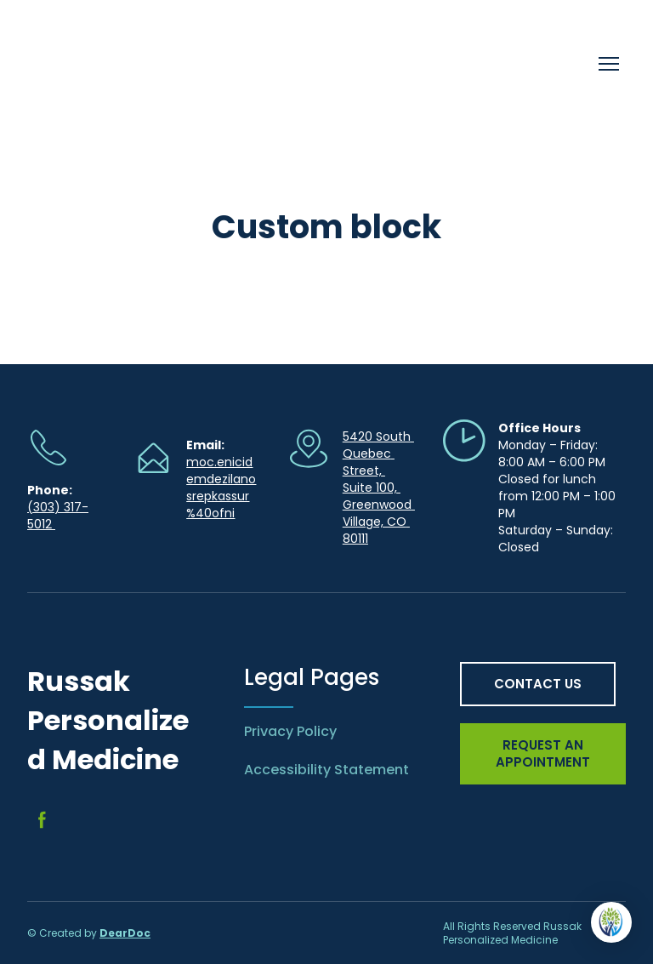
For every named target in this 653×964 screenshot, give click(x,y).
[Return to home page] (141, 63)
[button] (42, 820)
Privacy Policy (290, 731)
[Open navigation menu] (609, 64)
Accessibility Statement (326, 769)
